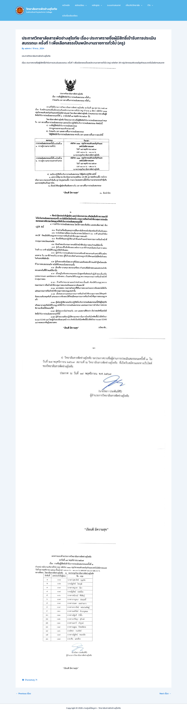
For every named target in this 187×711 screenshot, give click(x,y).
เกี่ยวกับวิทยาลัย (132, 6)
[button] (86, 6)
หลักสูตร (97, 6)
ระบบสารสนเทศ (113, 6)
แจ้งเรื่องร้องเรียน (161, 6)
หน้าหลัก (68, 6)
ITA (147, 6)
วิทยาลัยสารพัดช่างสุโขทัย (41, 5)
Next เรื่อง (165, 685)
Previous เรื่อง (23, 685)
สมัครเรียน (82, 6)
